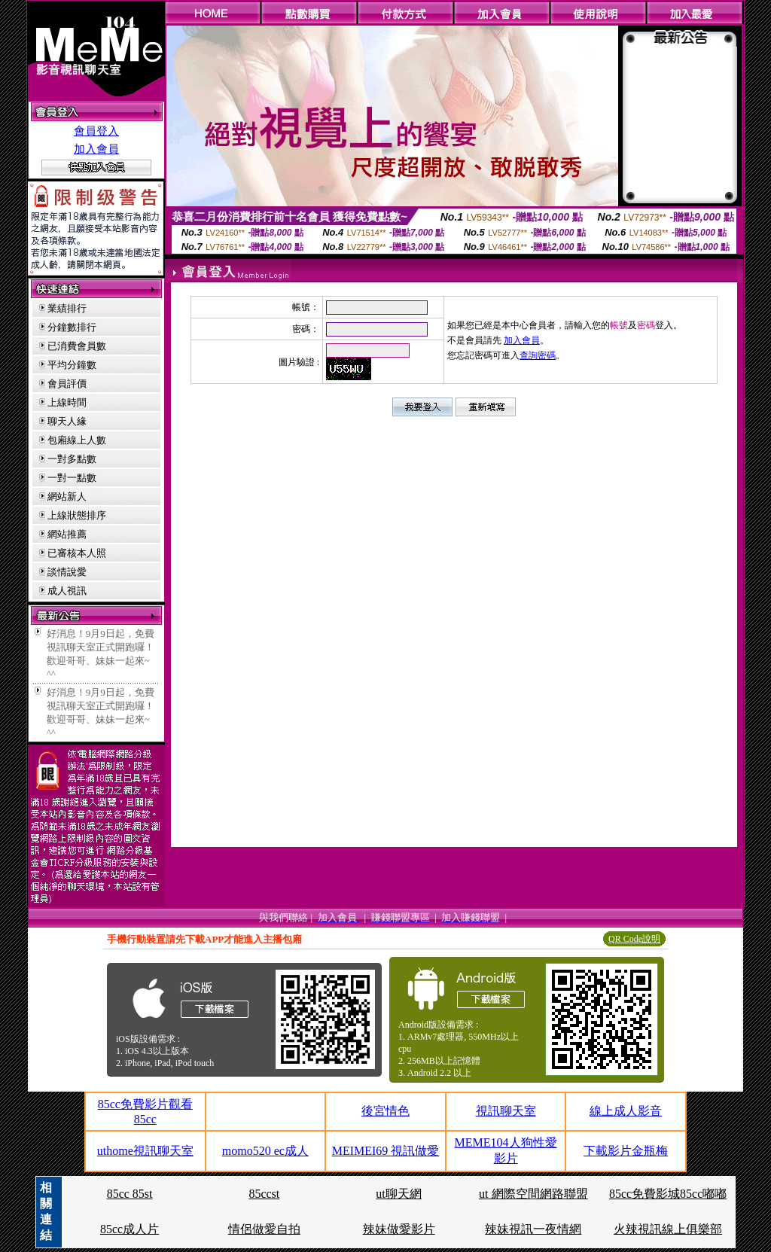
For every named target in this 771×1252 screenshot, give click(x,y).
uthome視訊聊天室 (145, 1150)
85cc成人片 (129, 1229)
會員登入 (96, 131)
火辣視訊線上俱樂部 (668, 1229)
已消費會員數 (76, 346)
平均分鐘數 (71, 364)
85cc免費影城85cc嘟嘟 (668, 1193)
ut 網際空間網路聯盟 (533, 1193)
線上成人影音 (626, 1110)
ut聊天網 (398, 1193)
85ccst (263, 1193)
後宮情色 (385, 1110)
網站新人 (67, 496)
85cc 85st (130, 1193)
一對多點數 (71, 459)
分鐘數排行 (71, 327)
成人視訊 (67, 590)
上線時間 (67, 402)
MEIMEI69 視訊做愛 (386, 1150)
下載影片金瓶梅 (626, 1150)
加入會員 (96, 149)
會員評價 (67, 383)
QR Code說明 (634, 939)
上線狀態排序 (76, 515)
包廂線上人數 (76, 440)
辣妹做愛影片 (399, 1229)
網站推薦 (67, 534)
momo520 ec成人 (265, 1150)
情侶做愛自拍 (264, 1229)
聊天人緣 (67, 421)
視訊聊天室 (506, 1110)
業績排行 (67, 308)
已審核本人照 (76, 553)
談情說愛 (67, 571)
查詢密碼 (538, 355)
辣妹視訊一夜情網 (533, 1229)
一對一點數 (71, 477)
